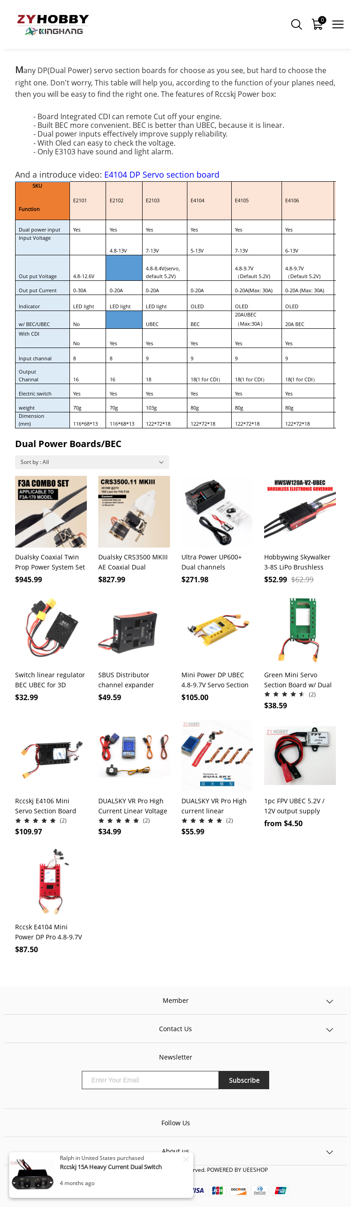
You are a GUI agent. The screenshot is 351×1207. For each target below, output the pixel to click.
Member (176, 1000)
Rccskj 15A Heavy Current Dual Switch (111, 1167)
